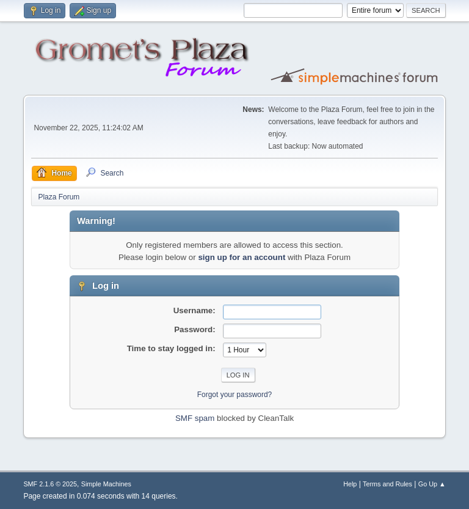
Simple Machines (106, 484)
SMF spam (194, 418)
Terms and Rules (387, 484)
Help (350, 484)
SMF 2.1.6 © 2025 (50, 484)
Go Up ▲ (432, 484)
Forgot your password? (234, 394)
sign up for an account (241, 257)
